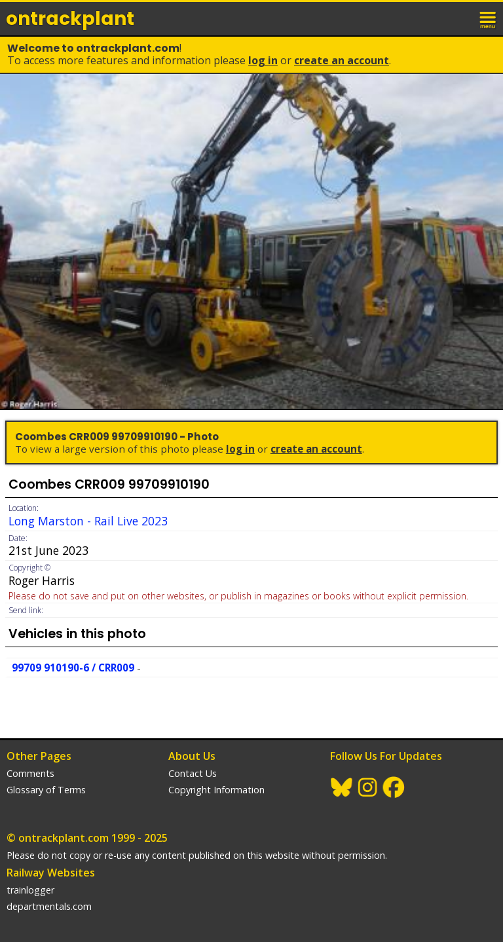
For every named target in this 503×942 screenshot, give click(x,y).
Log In (263, 60)
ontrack (70, 18)
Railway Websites (51, 872)
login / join (459, 18)
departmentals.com (49, 906)
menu (488, 18)
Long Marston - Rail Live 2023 (88, 521)
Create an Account (341, 60)
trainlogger (30, 890)
